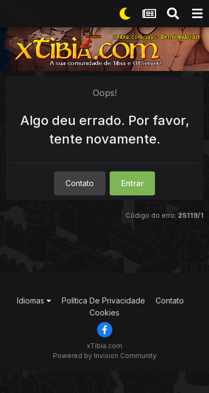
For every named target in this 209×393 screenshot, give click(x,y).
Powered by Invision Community (105, 356)
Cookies (104, 312)
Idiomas (34, 300)
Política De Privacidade (103, 300)
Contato (79, 183)
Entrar (132, 183)
